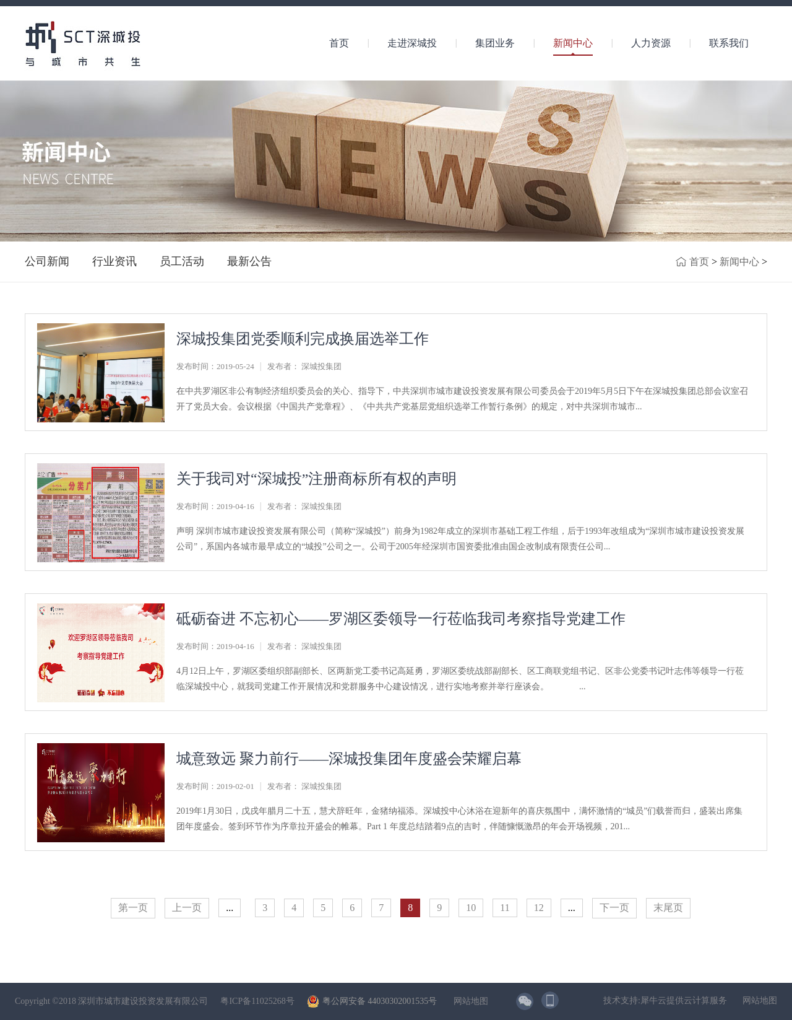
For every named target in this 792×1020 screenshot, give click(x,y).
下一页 (614, 907)
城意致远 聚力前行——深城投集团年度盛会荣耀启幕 (349, 759)
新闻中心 (739, 261)
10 (471, 907)
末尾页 (668, 907)
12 (539, 907)
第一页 (133, 907)
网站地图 (468, 1001)
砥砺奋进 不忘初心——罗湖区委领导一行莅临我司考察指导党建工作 (401, 619)
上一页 (187, 907)
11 (504, 907)
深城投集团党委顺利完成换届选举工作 (302, 339)
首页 (339, 43)
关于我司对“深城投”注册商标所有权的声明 (316, 479)
